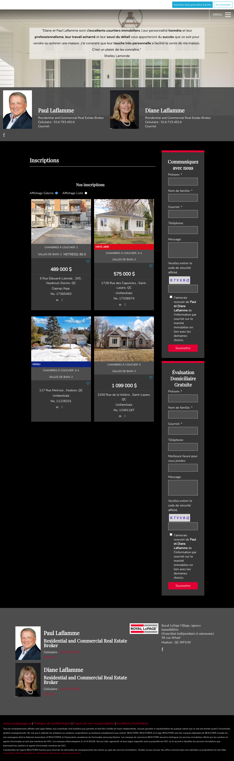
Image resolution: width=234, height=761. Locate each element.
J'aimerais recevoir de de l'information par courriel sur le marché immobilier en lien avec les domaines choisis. (185, 319)
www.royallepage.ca (17, 723)
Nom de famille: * (180, 191)
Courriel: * (175, 207)
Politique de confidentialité (52, 723)
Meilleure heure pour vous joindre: (183, 458)
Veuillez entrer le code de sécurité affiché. (180, 268)
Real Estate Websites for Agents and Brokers (59, 753)
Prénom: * (175, 175)
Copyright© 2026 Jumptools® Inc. (20, 753)
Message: (174, 239)
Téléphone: (176, 223)
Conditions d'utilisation (132, 723)
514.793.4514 (64, 122)
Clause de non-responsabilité (94, 723)
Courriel (43, 126)
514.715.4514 (171, 122)
